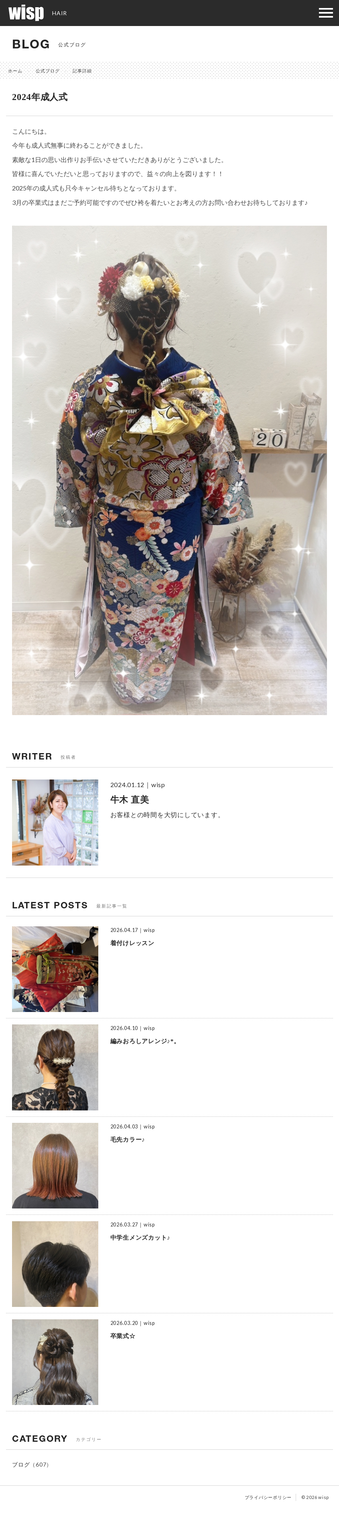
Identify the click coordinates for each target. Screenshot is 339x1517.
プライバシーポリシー (268, 1497)
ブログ (21, 1464)
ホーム (15, 70)
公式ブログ (48, 70)
